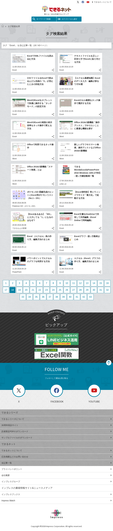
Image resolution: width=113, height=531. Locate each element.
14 (94, 283)
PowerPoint (16, 272)
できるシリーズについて (56, 419)
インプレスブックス (56, 494)
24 (53, 290)
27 (73, 290)
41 (77, 297)
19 (19, 290)
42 (83, 297)
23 (46, 290)
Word (61, 136)
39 (63, 297)
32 (107, 290)
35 (36, 297)
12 (80, 283)
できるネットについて (102, 2)
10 (66, 283)
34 (29, 297)
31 (100, 290)
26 (66, 290)
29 (87, 290)
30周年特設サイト (56, 425)
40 (70, 297)
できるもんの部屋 (19, 228)
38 (56, 297)
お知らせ (63, 184)
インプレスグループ (56, 481)
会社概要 (56, 475)
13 (87, 283)
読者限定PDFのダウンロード (56, 431)
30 (94, 290)
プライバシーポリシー (56, 469)
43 (90, 297)
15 (100, 283)
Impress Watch (56, 500)
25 (60, 290)
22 (39, 290)
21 (33, 290)
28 (80, 290)
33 (22, 297)
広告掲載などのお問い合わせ (56, 457)
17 (6, 290)
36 (43, 297)
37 (50, 297)
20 (26, 290)
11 (73, 283)
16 (107, 283)
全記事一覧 (56, 463)
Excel (14, 70)
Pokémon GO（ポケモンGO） (24, 206)
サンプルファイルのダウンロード (56, 437)
